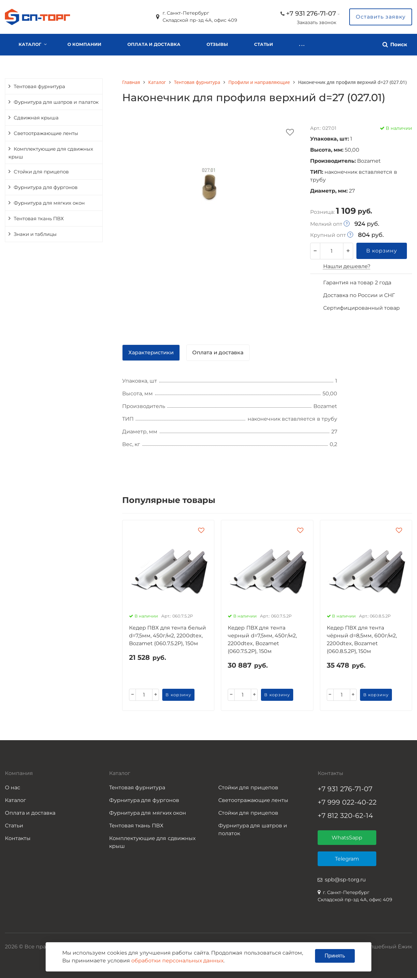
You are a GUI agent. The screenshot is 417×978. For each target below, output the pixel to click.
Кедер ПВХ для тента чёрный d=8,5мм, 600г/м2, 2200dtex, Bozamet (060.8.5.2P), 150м (362, 639)
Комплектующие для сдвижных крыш (50, 153)
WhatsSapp (347, 838)
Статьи (263, 44)
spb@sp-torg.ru (345, 879)
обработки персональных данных (177, 961)
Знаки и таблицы (35, 234)
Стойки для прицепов (41, 172)
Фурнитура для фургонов (46, 187)
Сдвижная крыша (36, 118)
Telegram (347, 859)
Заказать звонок (316, 22)
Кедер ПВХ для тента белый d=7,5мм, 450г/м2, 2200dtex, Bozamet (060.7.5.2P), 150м (167, 635)
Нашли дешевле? (346, 266)
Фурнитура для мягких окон (49, 203)
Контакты (312, 44)
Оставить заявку (381, 17)
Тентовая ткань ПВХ (39, 219)
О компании (84, 44)
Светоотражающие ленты (46, 133)
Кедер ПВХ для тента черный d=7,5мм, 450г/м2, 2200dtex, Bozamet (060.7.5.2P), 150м (262, 639)
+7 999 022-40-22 (347, 802)
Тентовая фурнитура (39, 86)
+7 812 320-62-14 (345, 815)
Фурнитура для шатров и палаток (56, 102)
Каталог (30, 44)
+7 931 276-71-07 (311, 13)
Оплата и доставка (153, 44)
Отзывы (217, 44)
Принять (335, 955)
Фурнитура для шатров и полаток (252, 829)
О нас (12, 787)
